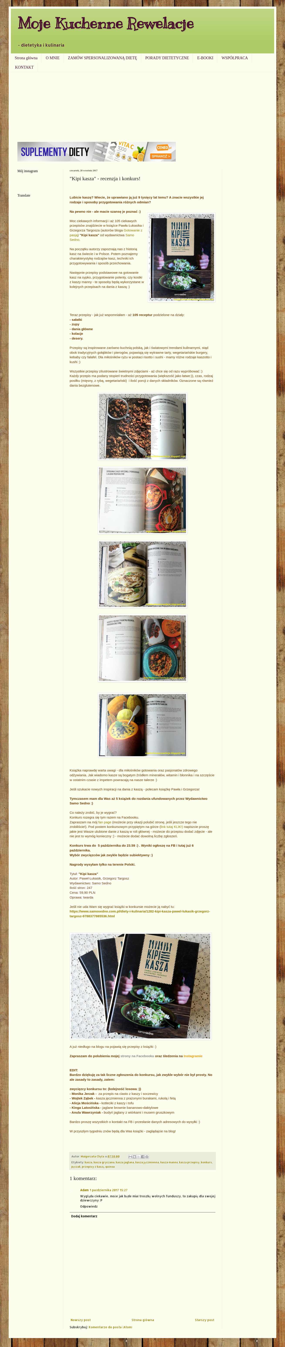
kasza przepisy (189, 1162)
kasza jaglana (125, 1162)
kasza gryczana (104, 1162)
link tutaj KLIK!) (172, 827)
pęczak (75, 1166)
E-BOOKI (205, 58)
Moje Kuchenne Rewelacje (105, 23)
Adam (84, 1190)
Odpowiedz (89, 1206)
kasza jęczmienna (147, 1162)
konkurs (206, 1162)
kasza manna (169, 1162)
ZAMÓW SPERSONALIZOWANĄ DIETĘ (102, 58)
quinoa (110, 1166)
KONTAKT (24, 67)
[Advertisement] (142, 104)
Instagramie (193, 1056)
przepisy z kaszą (93, 1166)
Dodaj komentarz (84, 1216)
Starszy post (204, 1320)
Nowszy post (81, 1320)
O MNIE (53, 58)
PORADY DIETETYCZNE (167, 58)
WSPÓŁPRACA (234, 58)
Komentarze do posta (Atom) (110, 1327)
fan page (105, 822)
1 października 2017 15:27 (108, 1190)
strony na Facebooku (137, 1056)
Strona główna (26, 58)
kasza (88, 1162)
